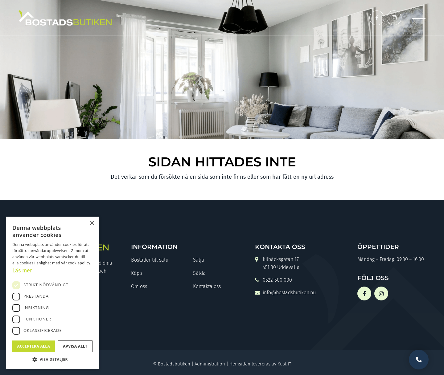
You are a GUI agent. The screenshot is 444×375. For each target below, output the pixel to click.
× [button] (91, 223)
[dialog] (52, 293)
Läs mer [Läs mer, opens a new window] (22, 270)
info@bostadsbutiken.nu (285, 293)
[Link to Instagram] (394, 17)
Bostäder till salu (149, 260)
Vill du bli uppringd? (419, 359)
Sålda (199, 273)
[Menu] (419, 17)
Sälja (198, 260)
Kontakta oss (207, 286)
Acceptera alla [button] (33, 346)
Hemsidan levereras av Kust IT (260, 364)
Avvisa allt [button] (75, 346)
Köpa (136, 273)
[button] (52, 359)
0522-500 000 (273, 280)
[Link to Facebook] (376, 17)
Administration (210, 364)
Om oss (139, 286)
